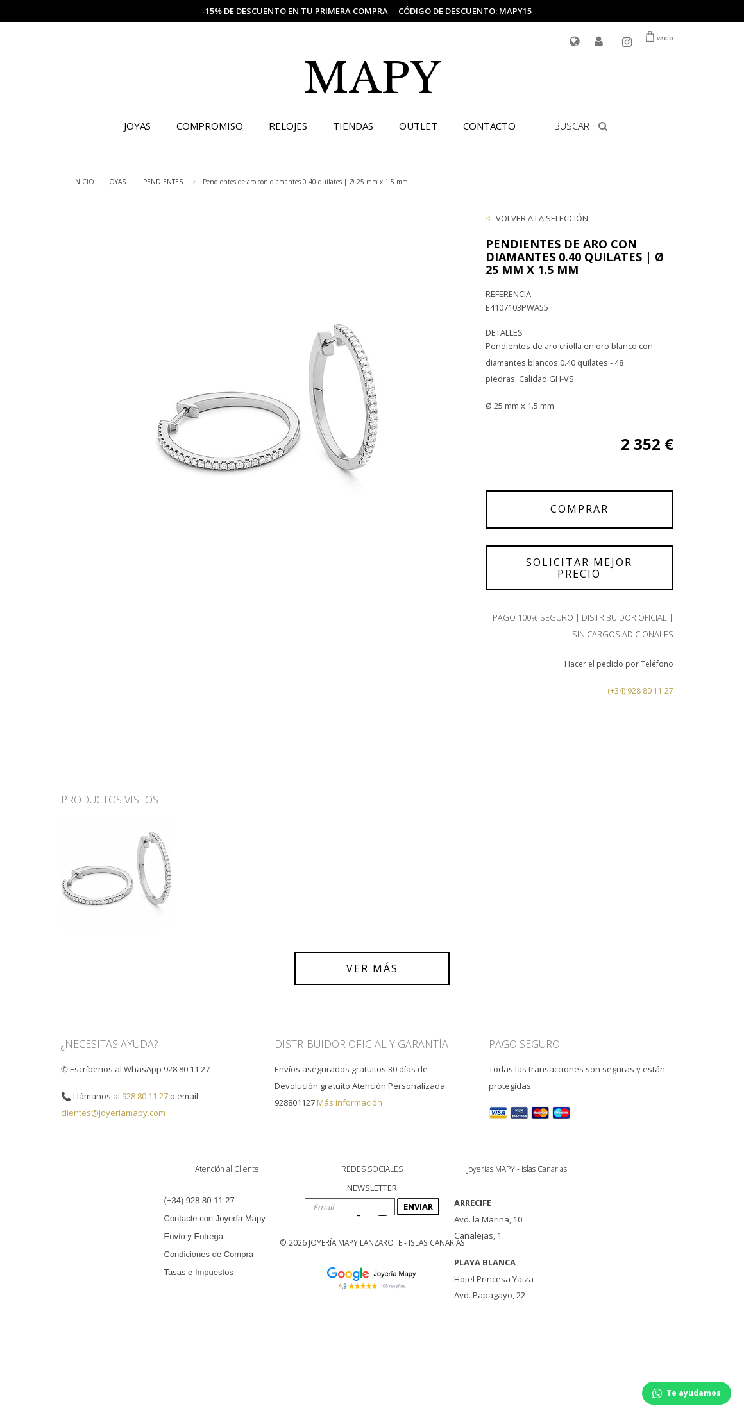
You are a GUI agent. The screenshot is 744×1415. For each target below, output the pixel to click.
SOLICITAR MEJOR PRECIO (579, 568)
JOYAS (137, 125)
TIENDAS (353, 125)
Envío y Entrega (194, 1236)
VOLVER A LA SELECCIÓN (542, 218)
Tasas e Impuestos (198, 1272)
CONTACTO (489, 125)
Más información (349, 1102)
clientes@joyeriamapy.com (113, 1113)
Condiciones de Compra (208, 1254)
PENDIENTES (163, 181)
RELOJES (288, 125)
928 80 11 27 (145, 1096)
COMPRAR (579, 509)
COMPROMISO (209, 125)
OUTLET (418, 125)
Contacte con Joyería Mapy (215, 1218)
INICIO (83, 181)
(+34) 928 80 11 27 (640, 690)
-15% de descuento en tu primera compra (295, 11)
